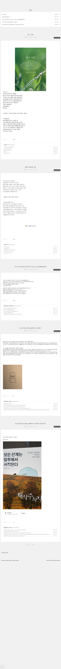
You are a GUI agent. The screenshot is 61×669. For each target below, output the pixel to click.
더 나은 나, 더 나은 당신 (8, 251)
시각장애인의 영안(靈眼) (8, 147)
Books (10, 472)
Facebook (10, 667)
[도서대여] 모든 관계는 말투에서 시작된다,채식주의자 (13, 24)
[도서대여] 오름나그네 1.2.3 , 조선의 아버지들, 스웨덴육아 (14, 476)
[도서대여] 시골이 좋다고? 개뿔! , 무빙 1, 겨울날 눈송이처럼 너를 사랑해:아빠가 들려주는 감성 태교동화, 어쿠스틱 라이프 (26, 480)
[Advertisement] (30, 226)
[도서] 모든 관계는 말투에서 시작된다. (10, 22)
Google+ (17, 667)
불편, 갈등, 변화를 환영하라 (9, 345)
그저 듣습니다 (6, 248)
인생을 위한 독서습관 (8, 474)
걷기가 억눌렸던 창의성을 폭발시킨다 (11, 346)
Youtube (14, 667)
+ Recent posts (4, 659)
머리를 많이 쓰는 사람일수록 (9, 249)
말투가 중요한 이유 (6, 16)
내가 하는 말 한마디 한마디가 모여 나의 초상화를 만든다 (13, 19)
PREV (27, 651)
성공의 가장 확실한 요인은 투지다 (10, 343)
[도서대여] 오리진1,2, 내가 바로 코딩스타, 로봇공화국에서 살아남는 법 (17, 479)
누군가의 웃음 (6, 246)
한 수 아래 (4, 14)
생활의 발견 (6, 341)
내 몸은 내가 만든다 (7, 252)
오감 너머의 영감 (7, 148)
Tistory (52, 667)
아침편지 (5, 144)
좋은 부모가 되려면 (7, 150)
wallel (59, 667)
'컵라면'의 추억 (6, 153)
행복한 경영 (11, 341)
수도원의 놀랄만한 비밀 (8, 348)
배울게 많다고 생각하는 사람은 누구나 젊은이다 (12, 349)
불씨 (4, 151)
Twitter (7, 667)
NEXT (33, 651)
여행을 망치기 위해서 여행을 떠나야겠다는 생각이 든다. (14, 642)
